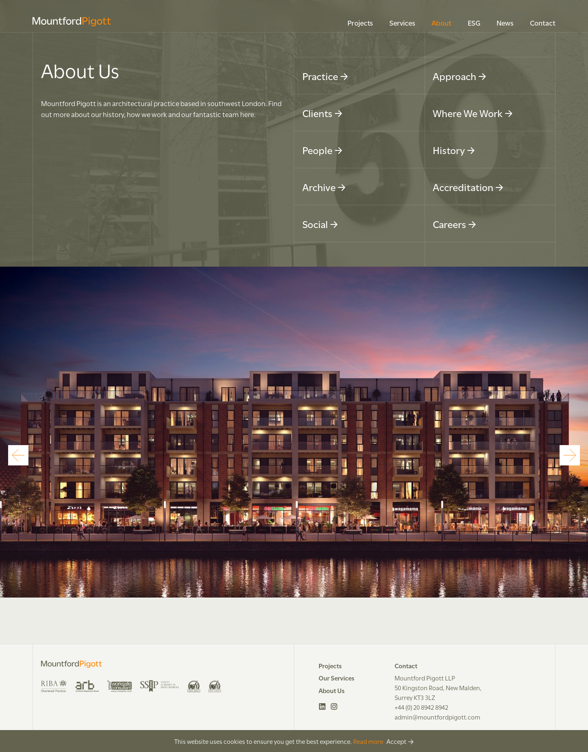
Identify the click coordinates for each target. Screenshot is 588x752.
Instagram (334, 706)
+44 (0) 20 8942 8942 (421, 706)
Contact (542, 22)
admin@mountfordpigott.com (437, 716)
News (505, 22)
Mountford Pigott (72, 21)
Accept (396, 741)
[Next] (570, 455)
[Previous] (18, 455)
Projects (360, 22)
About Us (332, 690)
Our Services (336, 677)
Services (402, 22)
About (441, 22)
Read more (368, 741)
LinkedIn (322, 706)
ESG (474, 22)
